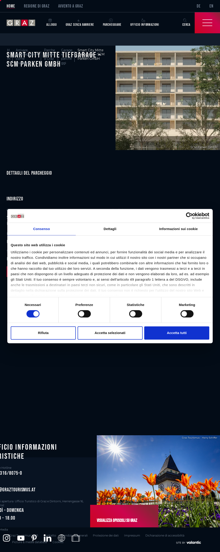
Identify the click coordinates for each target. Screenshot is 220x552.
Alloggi (51, 23)
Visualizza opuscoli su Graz (117, 520)
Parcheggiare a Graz (49, 54)
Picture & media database (29, 542)
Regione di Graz (37, 5)
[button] (6, 538)
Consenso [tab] (41, 229)
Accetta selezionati (109, 333)
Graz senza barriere (80, 23)
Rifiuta (43, 333)
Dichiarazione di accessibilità (164, 535)
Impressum (132, 535)
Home (11, 5)
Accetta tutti (177, 333)
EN (211, 5)
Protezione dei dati (106, 535)
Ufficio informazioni (144, 23)
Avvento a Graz (70, 5)
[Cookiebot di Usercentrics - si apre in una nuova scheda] (189, 215)
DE (199, 5)
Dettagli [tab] (110, 229)
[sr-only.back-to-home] (24, 22)
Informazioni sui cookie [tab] (178, 229)
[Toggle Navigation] (207, 22)
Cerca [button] (186, 23)
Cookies (57, 542)
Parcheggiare (112, 23)
